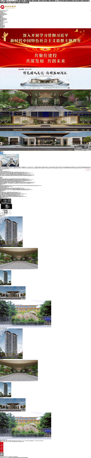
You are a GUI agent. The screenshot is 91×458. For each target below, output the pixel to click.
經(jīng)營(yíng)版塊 (3, 18)
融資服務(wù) (2, 20)
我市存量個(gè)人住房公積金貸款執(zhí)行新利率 (8, 194)
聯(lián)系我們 (2, 26)
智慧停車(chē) (2, 23)
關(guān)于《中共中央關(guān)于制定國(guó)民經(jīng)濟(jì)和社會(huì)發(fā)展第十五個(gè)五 (15, 174)
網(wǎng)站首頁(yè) (3, 11)
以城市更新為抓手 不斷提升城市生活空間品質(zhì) (8, 192)
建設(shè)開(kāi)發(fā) (3, 19)
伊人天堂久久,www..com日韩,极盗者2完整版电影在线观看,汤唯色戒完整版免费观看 (14, 457)
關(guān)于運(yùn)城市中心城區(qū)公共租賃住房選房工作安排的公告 (11, 196)
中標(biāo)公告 (2, 187)
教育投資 (1, 21)
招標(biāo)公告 (2, 25)
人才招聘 (1, 27)
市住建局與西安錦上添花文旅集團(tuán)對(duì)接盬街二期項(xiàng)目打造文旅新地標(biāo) (15, 179)
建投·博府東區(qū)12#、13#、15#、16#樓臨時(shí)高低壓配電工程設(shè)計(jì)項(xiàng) (14, 189)
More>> (1, 170)
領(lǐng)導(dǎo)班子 (3, 13)
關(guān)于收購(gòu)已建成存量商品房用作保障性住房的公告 (10, 195)
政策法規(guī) (2, 17)
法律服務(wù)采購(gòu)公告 (4, 186)
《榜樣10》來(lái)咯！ (3, 171)
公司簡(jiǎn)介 (2, 12)
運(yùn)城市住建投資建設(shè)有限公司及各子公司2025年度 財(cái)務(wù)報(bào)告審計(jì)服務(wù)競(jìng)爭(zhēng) (19, 185)
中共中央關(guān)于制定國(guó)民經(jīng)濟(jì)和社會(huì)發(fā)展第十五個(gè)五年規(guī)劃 (15, 175)
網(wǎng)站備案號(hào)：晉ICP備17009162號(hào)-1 (35, 440)
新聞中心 (1, 16)
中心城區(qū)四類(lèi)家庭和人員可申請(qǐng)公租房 (8, 193)
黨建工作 (1, 169)
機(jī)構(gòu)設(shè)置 (3, 14)
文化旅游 (1, 22)
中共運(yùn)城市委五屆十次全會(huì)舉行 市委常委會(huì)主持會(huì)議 (12, 172)
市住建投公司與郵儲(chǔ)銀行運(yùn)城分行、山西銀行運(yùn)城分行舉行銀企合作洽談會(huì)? (16, 182)
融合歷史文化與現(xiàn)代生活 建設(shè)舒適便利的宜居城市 (10, 181)
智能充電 (1, 24)
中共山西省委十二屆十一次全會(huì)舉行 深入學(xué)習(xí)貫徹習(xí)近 (12, 173)
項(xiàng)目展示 (2, 215)
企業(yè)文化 (2, 15)
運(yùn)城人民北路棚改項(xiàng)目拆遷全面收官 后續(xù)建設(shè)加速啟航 (12, 178)
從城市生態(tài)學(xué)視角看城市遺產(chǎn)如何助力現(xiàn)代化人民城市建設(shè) (14, 180)
